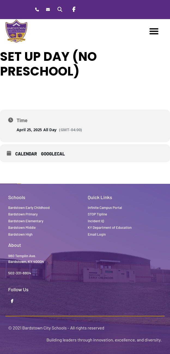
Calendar (26, 153)
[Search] (60, 9)
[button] (154, 31)
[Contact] (47, 9)
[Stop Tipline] (87, 9)
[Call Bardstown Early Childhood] (37, 9)
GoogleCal (53, 153)
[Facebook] (74, 9)
